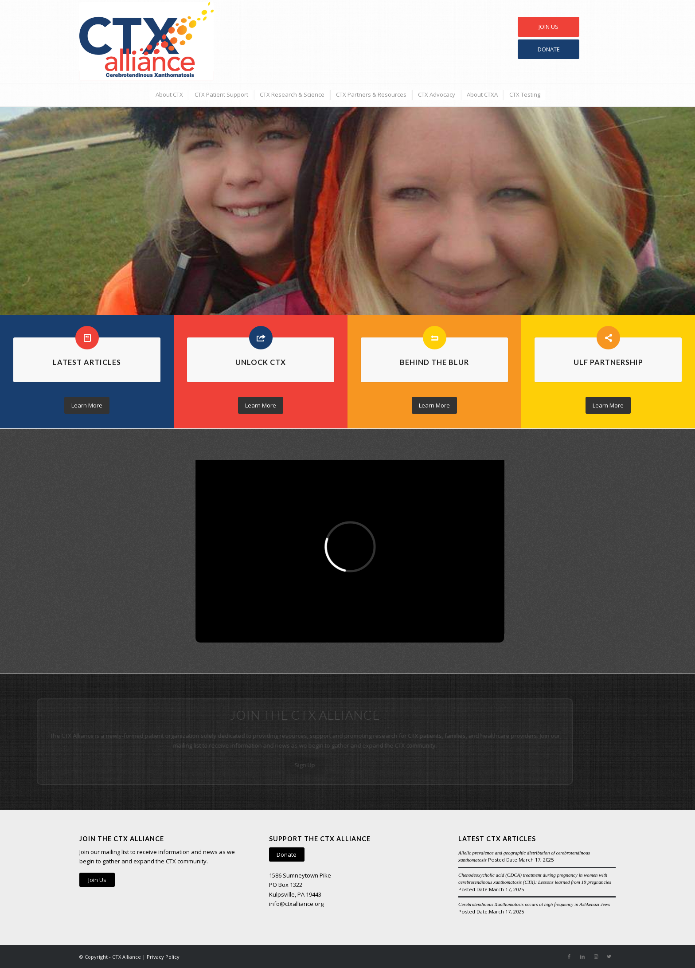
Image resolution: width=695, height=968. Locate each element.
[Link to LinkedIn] (582, 956)
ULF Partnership (608, 362)
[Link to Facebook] (569, 956)
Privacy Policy (163, 956)
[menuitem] (168, 94)
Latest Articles (87, 362)
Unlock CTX (260, 362)
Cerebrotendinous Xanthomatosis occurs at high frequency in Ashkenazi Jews (534, 904)
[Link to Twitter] (609, 956)
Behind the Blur (434, 362)
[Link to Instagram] (595, 956)
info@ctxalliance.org (296, 904)
